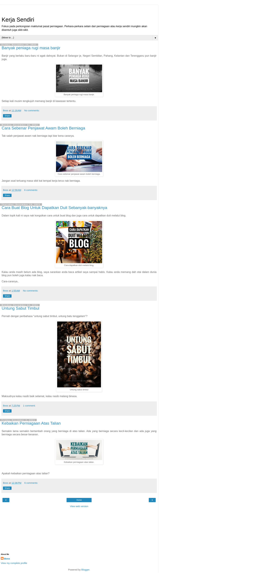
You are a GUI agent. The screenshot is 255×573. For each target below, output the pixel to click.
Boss (7, 558)
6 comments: (31, 190)
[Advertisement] (79, 9)
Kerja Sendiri (18, 19)
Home (79, 500)
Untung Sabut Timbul (20, 308)
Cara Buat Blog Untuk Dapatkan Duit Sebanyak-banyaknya (54, 207)
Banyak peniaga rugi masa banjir (31, 48)
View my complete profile (14, 563)
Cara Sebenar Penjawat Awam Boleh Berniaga (43, 128)
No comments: (32, 110)
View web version (79, 506)
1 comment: (29, 405)
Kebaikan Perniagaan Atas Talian (31, 423)
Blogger (85, 569)
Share (7, 116)
